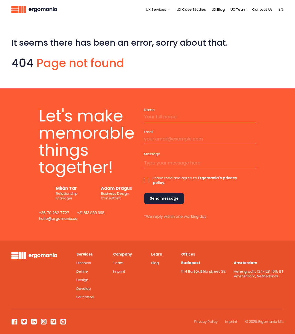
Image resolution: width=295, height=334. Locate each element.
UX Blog (218, 9)
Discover (83, 262)
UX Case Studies (191, 9)
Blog (155, 262)
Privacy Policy (206, 321)
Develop (83, 288)
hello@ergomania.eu (58, 218)
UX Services (156, 9)
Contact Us (262, 9)
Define (82, 271)
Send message (164, 198)
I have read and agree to (195, 180)
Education (85, 297)
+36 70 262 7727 (54, 213)
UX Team (238, 9)
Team (118, 262)
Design (82, 279)
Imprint (119, 271)
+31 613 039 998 (91, 213)
